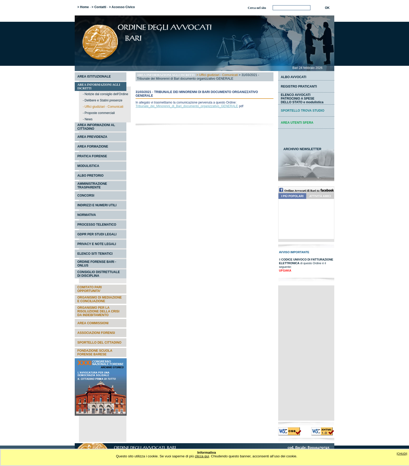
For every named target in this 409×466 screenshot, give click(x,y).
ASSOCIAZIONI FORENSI (96, 333)
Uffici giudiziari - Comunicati (218, 75)
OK (327, 8)
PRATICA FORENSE (92, 156)
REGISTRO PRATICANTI (299, 86)
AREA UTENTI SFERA (297, 122)
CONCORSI (85, 195)
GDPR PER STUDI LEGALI (96, 234)
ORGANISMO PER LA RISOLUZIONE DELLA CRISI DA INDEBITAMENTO (98, 311)
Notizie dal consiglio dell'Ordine (106, 94)
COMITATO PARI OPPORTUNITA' (89, 289)
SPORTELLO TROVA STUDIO (302, 110)
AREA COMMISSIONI (93, 323)
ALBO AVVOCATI (293, 77)
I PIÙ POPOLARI (292, 196)
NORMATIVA (86, 215)
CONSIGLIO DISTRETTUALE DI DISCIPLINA (98, 274)
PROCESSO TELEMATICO (96, 224)
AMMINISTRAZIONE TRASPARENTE (92, 185)
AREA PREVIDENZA (92, 137)
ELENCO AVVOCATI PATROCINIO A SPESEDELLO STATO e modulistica (302, 98)
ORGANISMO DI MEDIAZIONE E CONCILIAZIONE (99, 299)
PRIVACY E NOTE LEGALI (96, 244)
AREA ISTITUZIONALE (94, 76)
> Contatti (99, 7)
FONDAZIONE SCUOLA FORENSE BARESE (94, 352)
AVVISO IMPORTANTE (294, 252)
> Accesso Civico (122, 7)
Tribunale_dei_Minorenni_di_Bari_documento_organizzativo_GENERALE (187, 106)
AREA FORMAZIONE (92, 146)
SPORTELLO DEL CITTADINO (99, 342)
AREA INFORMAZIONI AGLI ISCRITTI (166, 75)
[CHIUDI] (402, 453)
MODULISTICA (88, 166)
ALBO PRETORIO (90, 175)
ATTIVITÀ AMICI (320, 196)
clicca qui (202, 456)
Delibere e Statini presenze (103, 100)
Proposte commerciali (99, 113)
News (89, 119)
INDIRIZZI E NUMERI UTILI (96, 205)
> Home (83, 7)
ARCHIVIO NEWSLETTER (302, 149)
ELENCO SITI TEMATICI (94, 254)
